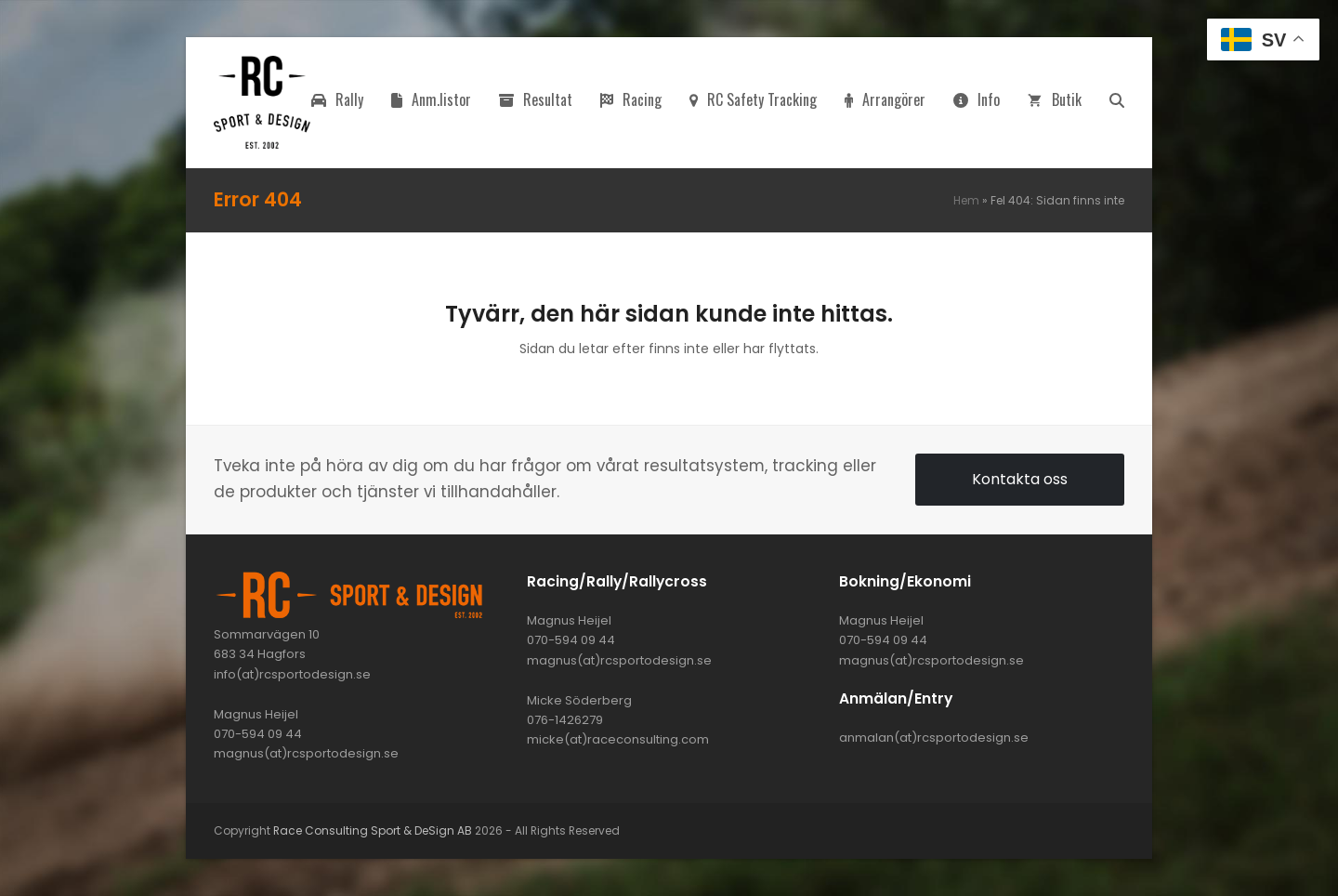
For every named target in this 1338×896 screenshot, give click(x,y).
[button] (1116, 102)
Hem (966, 200)
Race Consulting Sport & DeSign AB (372, 830)
